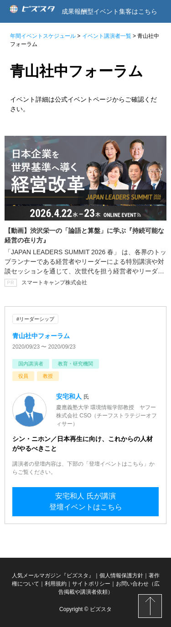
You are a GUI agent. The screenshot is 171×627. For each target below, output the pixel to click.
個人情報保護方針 (121, 575)
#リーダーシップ (35, 319)
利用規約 (56, 584)
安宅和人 (69, 396)
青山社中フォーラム (41, 335)
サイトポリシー (91, 584)
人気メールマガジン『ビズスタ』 (53, 575)
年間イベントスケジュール (43, 36)
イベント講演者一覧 (106, 36)
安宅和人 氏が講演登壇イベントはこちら (85, 501)
